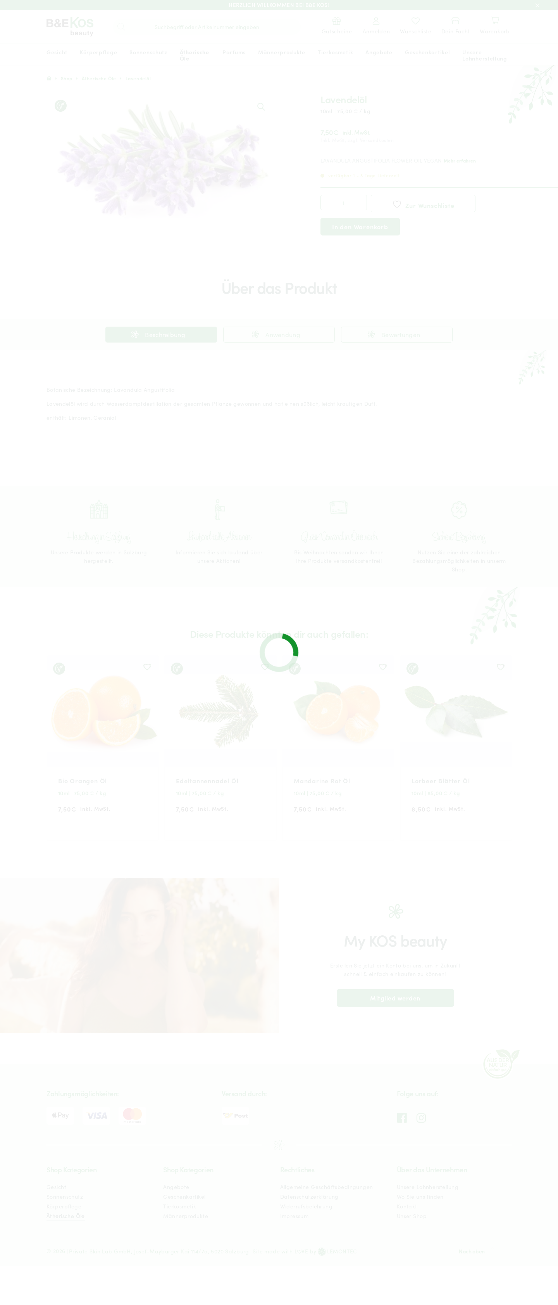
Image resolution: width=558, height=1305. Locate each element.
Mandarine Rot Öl (322, 780)
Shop (66, 78)
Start (49, 78)
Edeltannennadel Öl (207, 780)
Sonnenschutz (64, 1196)
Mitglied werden (395, 997)
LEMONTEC (342, 1251)
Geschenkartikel (184, 1196)
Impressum (294, 1216)
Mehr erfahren (460, 160)
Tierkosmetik (179, 1206)
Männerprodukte (185, 1216)
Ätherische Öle (99, 78)
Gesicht (56, 1187)
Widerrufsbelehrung (306, 1206)
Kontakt (407, 1206)
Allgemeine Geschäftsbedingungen (326, 1187)
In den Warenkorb (360, 226)
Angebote (176, 1187)
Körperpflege (63, 1206)
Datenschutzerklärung (309, 1196)
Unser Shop (412, 1216)
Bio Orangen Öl (82, 780)
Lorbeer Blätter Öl (441, 780)
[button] (261, 106)
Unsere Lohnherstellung (427, 1187)
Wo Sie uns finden (420, 1196)
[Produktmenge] (343, 202)
